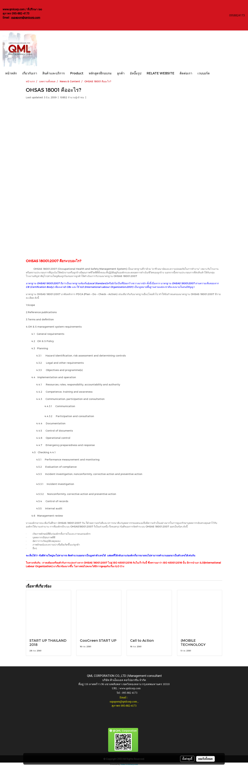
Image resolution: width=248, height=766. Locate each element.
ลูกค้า (121, 73)
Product (76, 73)
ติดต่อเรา (186, 73)
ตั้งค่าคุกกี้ (187, 758)
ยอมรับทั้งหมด (205, 758)
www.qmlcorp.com (130, 688)
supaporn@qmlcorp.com (25, 17)
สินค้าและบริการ (53, 73)
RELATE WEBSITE (160, 73)
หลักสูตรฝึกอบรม (100, 73)
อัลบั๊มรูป (135, 73)
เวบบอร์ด (204, 73)
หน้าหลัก (11, 73)
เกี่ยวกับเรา (29, 73)
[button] (215, 73)
